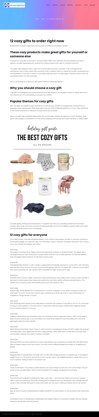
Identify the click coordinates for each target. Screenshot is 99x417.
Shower (62, 5)
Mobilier (55, 5)
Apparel (92, 5)
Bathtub (70, 5)
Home (48, 5)
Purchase (78, 5)
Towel (85, 5)
